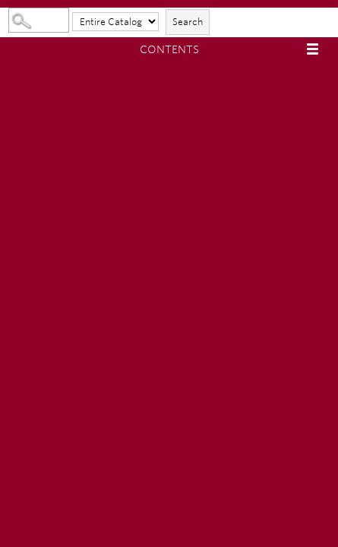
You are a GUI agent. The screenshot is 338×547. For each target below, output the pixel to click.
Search (187, 21)
